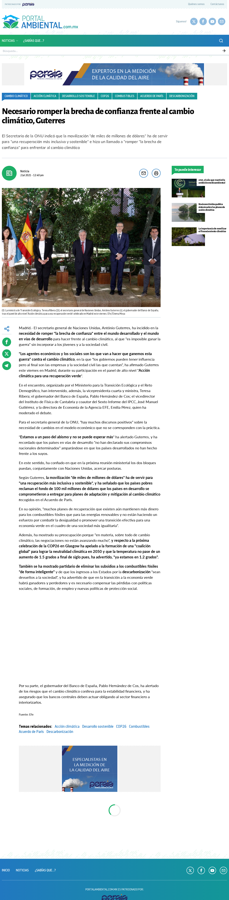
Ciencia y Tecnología (167, 51)
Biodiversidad (100, 51)
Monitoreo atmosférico (46, 51)
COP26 (105, 96)
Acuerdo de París (151, 96)
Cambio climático (16, 96)
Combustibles (124, 96)
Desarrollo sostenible (78, 96)
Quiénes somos (196, 4)
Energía (145, 51)
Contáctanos (217, 4)
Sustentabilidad (124, 51)
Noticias (10, 40)
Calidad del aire (76, 51)
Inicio (6, 870)
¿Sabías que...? (33, 40)
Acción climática (45, 96)
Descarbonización (181, 96)
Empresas (191, 51)
